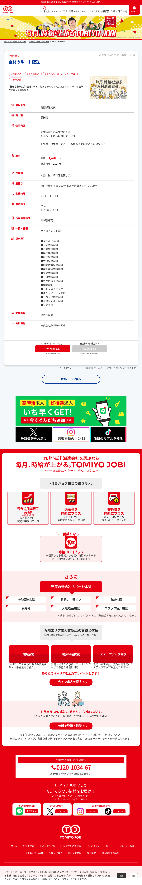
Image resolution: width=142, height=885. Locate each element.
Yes (121, 875)
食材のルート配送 (24, 62)
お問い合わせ (55, 852)
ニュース (110, 845)
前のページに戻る (71, 379)
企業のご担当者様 (119, 11)
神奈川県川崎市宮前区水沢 (39, 41)
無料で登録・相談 (70, 725)
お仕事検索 (44, 11)
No (133, 875)
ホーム (14, 845)
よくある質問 (93, 11)
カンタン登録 (74, 852)
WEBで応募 (53, 348)
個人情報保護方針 (110, 852)
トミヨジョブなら (59, 11)
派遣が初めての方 (77, 11)
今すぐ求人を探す (70, 681)
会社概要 (105, 11)
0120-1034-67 (71, 767)
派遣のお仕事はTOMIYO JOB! (15, 41)
